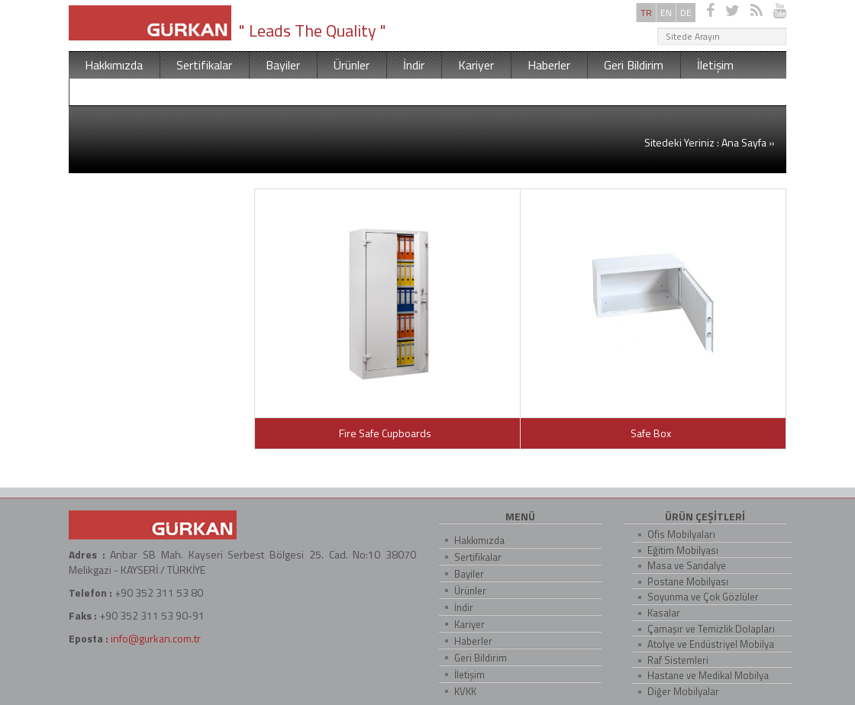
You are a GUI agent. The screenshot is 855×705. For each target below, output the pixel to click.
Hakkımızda (114, 65)
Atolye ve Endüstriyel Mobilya (710, 644)
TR (646, 12)
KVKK (100, 91)
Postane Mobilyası (687, 581)
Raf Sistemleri (677, 660)
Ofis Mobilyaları (681, 534)
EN (666, 12)
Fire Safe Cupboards (387, 433)
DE (686, 12)
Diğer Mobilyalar (683, 691)
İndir (413, 65)
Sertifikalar (204, 65)
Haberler (549, 65)
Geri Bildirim (633, 65)
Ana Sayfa (743, 142)
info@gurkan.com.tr (156, 638)
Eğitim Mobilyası (682, 550)
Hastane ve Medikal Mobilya (708, 675)
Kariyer (476, 65)
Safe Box (653, 433)
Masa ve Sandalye (686, 565)
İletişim (715, 65)
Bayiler (283, 65)
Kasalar (663, 612)
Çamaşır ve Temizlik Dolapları (711, 628)
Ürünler (351, 65)
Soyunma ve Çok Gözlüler (703, 596)
